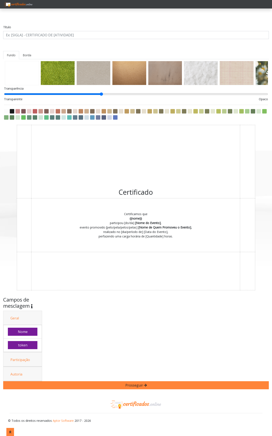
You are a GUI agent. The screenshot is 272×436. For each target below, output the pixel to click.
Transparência (14, 88)
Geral (14, 318)
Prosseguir (136, 385)
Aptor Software (63, 421)
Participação (20, 359)
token (22, 345)
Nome (23, 331)
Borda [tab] (27, 55)
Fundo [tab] (11, 55)
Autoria (16, 374)
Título (7, 27)
